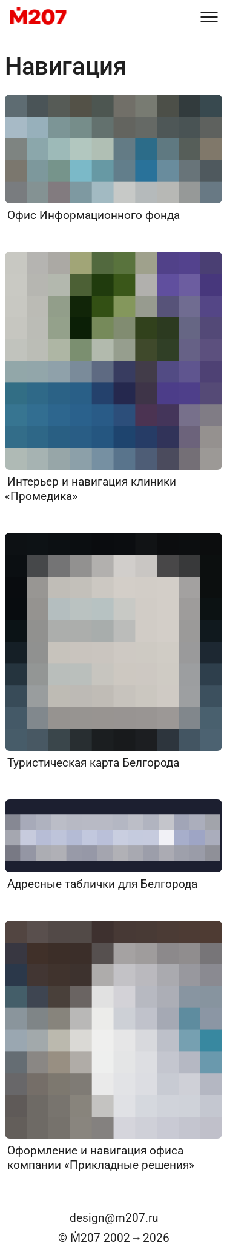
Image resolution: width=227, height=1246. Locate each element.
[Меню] (208, 17)
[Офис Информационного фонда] (113, 159)
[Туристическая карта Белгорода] (113, 651)
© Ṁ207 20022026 (113, 1238)
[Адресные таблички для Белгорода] (113, 845)
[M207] (38, 17)
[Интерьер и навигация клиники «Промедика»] (113, 378)
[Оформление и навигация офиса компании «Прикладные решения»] (113, 1047)
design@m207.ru (114, 1218)
